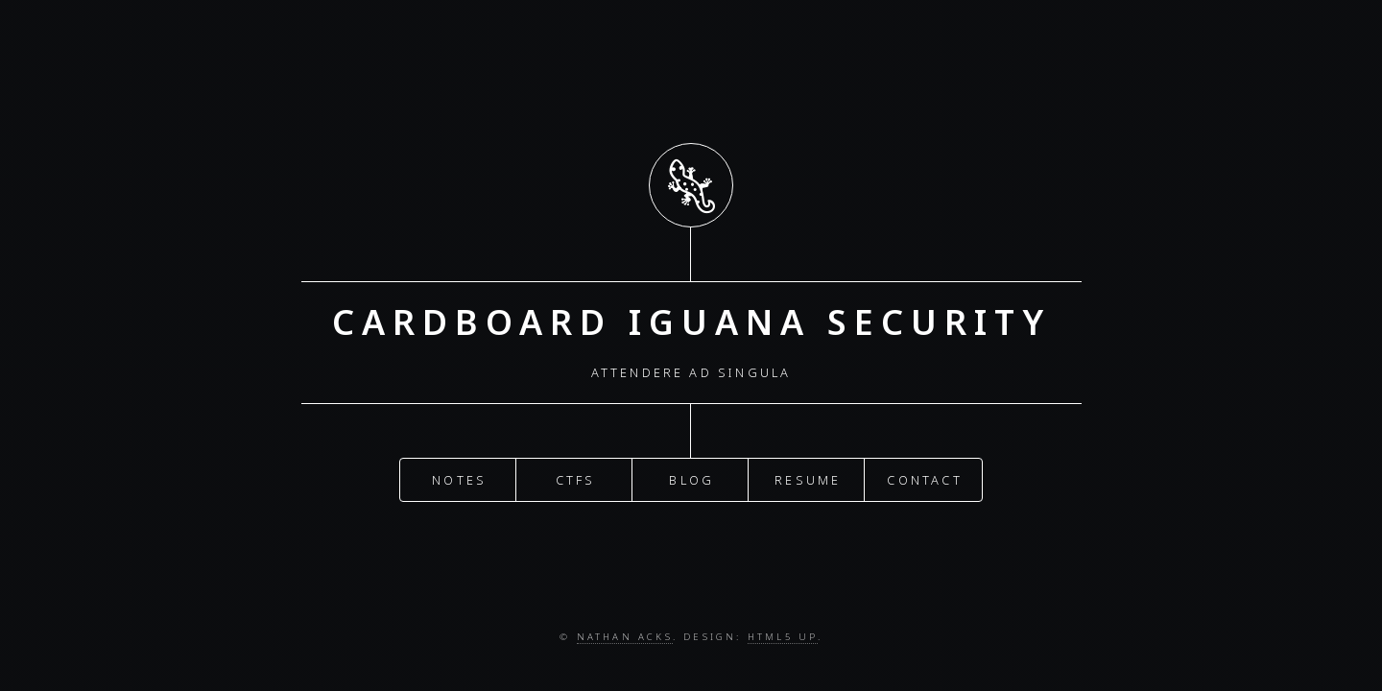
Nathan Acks (625, 637)
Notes (459, 475)
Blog (691, 475)
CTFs (576, 475)
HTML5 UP (783, 637)
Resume (807, 475)
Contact (924, 475)
